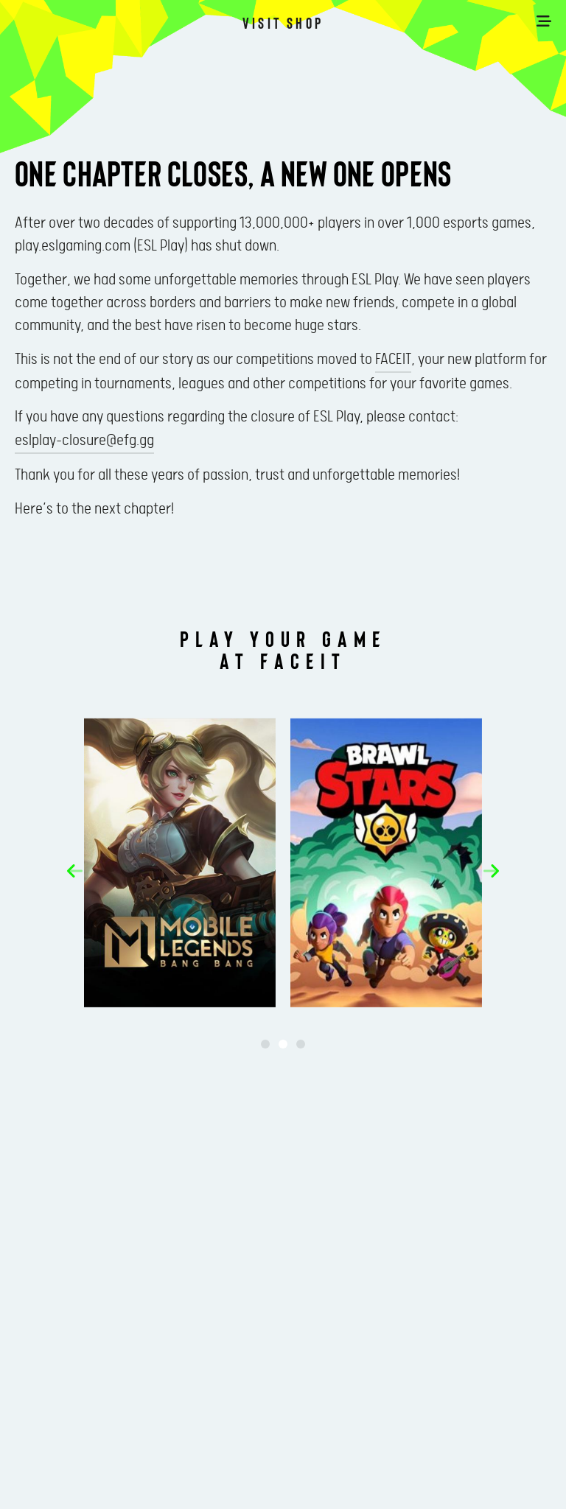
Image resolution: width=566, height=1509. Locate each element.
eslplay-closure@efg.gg (84, 440)
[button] (75, 871)
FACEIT (393, 359)
